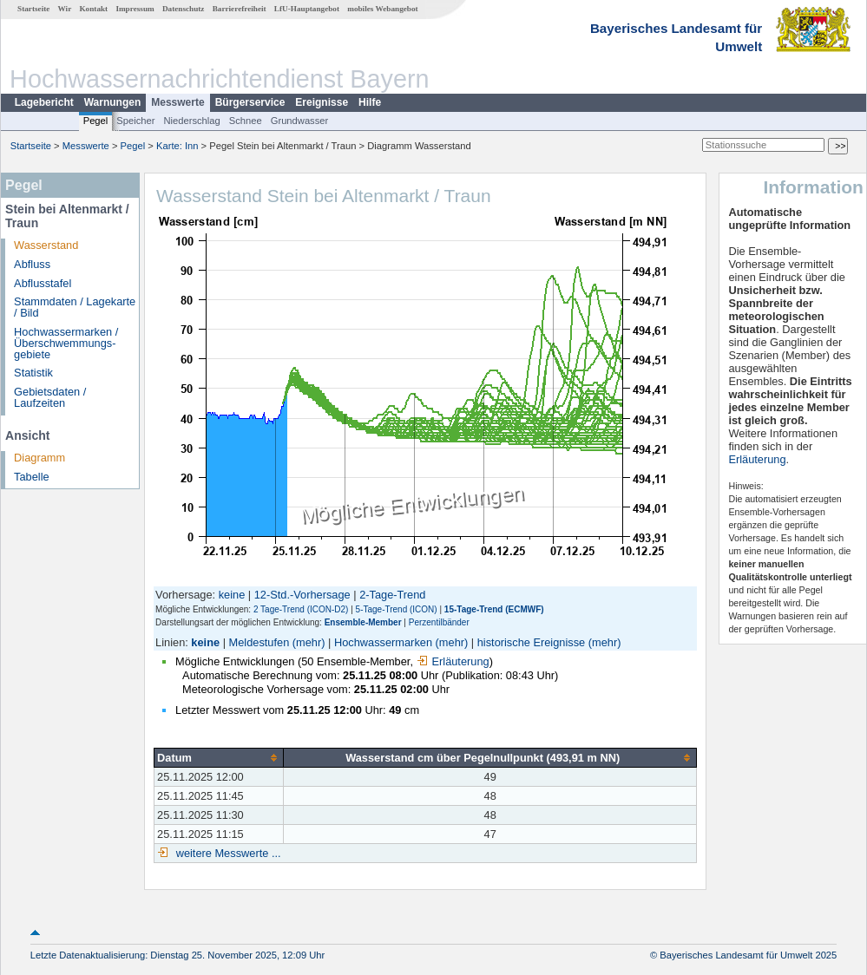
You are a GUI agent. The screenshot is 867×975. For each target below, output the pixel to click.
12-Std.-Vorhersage (302, 594)
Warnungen (112, 102)
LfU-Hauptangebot (306, 8)
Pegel (95, 120)
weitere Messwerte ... (226, 853)
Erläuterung (453, 661)
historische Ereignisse (531, 642)
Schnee (245, 120)
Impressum (134, 8)
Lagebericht (44, 102)
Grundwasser (300, 120)
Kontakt (93, 8)
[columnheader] (219, 757)
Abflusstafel (42, 283)
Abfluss (32, 264)
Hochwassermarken (383, 642)
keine (232, 594)
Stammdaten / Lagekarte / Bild (74, 307)
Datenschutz (183, 8)
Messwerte (177, 102)
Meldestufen (259, 642)
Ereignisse (321, 102)
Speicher (135, 120)
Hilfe (369, 102)
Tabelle (31, 476)
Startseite (33, 8)
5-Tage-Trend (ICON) (396, 609)
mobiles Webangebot (382, 8)
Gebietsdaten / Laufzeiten (50, 397)
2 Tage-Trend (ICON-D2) (300, 609)
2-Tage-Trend (392, 594)
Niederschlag (191, 120)
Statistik (33, 372)
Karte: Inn (177, 146)
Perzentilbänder (439, 622)
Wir (65, 8)
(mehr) (308, 642)
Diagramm (39, 457)
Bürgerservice (250, 102)
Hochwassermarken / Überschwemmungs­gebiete (66, 343)
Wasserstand (46, 245)
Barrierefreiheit (239, 8)
